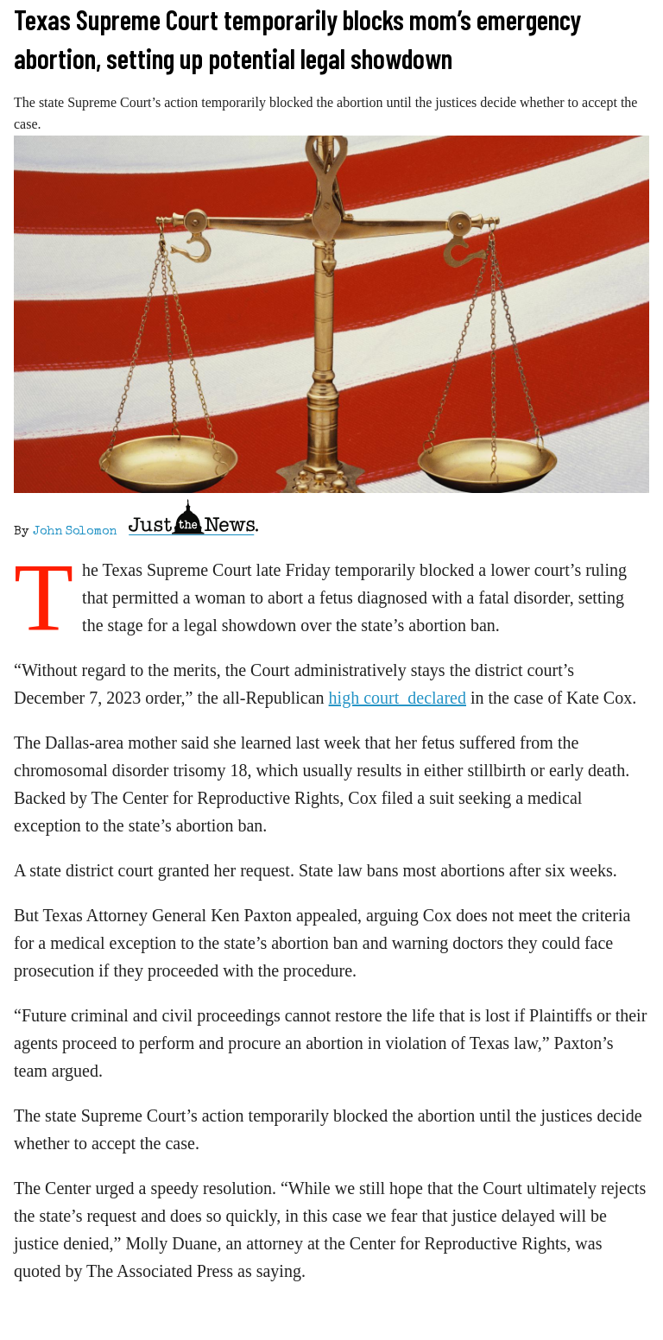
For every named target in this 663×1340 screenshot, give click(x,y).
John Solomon (75, 532)
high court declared (397, 697)
